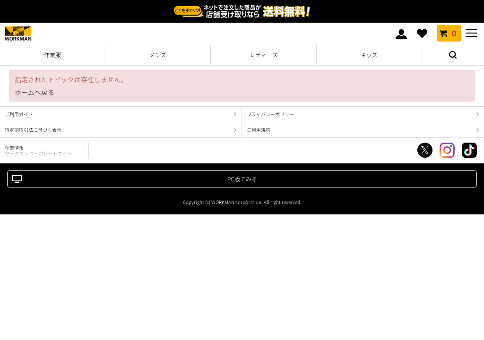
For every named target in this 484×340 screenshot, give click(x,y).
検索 (453, 55)
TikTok (469, 150)
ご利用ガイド (19, 114)
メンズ (157, 55)
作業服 (52, 55)
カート (449, 33)
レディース (264, 55)
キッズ (369, 55)
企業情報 (38, 150)
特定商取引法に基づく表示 (33, 129)
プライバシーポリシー (270, 114)
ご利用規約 (258, 129)
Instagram (447, 150)
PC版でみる (242, 179)
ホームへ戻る (34, 92)
